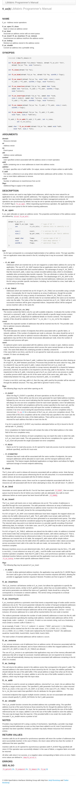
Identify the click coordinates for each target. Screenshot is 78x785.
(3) (20, 412)
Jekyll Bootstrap (54, 780)
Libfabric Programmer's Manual (21, 2)
